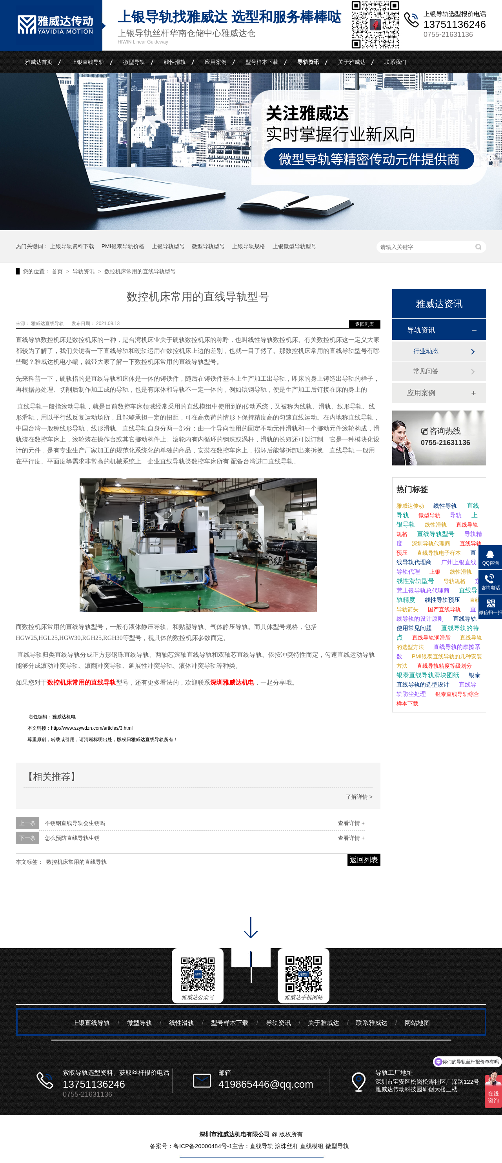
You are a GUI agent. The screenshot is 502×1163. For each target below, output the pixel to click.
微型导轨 (134, 62)
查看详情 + (351, 823)
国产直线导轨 (443, 609)
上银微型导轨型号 (294, 246)
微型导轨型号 (208, 246)
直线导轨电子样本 (438, 553)
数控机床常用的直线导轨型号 (140, 271)
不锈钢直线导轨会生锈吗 (75, 823)
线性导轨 (444, 505)
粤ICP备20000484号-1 (202, 1146)
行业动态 (425, 351)
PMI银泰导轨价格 (123, 246)
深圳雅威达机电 (232, 682)
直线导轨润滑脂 (431, 637)
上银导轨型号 (168, 246)
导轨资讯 (308, 62)
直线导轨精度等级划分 (443, 666)
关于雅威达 (352, 62)
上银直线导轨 (87, 62)
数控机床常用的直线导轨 (81, 682)
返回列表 (364, 324)
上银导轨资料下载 (72, 246)
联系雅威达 (371, 1022)
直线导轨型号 (435, 534)
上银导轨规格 (248, 246)
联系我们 (395, 62)
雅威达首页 (39, 62)
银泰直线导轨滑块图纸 (428, 675)
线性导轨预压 (441, 599)
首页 (58, 271)
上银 (434, 572)
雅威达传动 (410, 506)
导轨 (455, 515)
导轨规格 (454, 581)
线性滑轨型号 (415, 581)
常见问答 (425, 371)
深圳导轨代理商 (430, 543)
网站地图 (417, 1022)
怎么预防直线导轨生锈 (72, 838)
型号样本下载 (262, 62)
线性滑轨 (175, 62)
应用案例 (216, 62)
